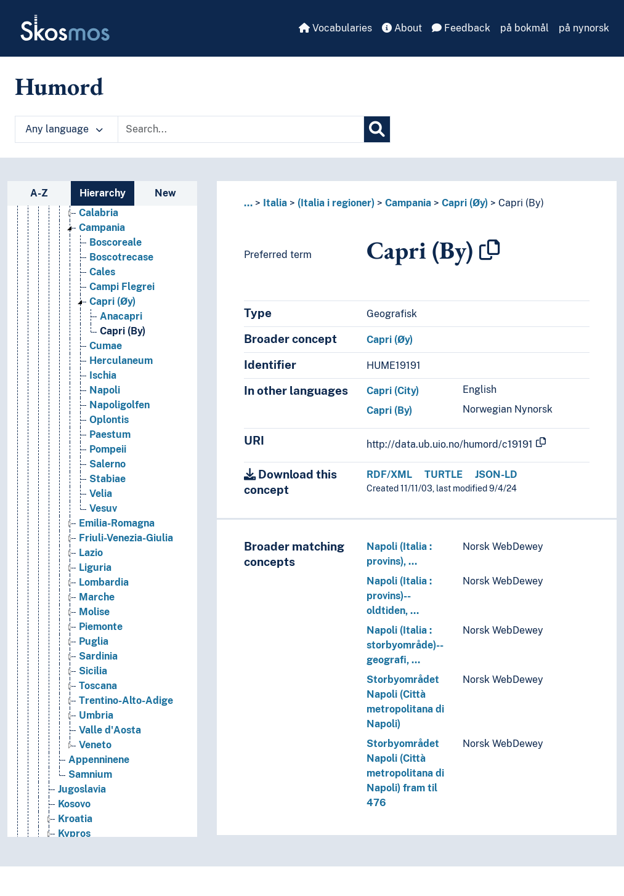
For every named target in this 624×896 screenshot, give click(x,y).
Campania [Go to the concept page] (102, 227)
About (402, 28)
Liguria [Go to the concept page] (95, 567)
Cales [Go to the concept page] (102, 272)
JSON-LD (496, 474)
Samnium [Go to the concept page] (90, 774)
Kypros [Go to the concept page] (74, 833)
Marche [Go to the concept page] (97, 597)
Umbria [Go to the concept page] (96, 715)
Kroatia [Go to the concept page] (75, 819)
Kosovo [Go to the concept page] (74, 804)
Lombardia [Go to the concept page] (104, 582)
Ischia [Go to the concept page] (102, 375)
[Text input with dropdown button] (241, 129)
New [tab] (165, 193)
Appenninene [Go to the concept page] (98, 759)
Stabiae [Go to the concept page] (107, 479)
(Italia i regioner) (336, 203)
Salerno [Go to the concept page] (107, 464)
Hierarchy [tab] (102, 193)
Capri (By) (521, 203)
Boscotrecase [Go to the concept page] (121, 257)
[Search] (377, 129)
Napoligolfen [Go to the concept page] (119, 405)
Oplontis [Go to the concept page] (109, 420)
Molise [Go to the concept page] (94, 612)
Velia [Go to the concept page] (100, 493)
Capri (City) (393, 391)
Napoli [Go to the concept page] (104, 390)
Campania (408, 203)
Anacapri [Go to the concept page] (121, 316)
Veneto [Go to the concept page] (95, 745)
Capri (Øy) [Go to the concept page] (112, 301)
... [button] (248, 203)
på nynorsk (584, 28)
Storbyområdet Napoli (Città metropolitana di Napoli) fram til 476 (405, 773)
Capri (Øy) (465, 203)
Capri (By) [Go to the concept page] (122, 331)
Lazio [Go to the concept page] (91, 553)
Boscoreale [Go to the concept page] (115, 242)
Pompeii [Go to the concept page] (107, 449)
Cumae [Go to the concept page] (105, 346)
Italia (275, 203)
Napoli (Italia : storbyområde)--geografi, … (405, 645)
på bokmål (524, 28)
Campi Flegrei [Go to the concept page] (122, 287)
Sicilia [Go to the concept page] (93, 671)
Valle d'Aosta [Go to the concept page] (110, 730)
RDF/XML (389, 474)
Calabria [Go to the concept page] (98, 213)
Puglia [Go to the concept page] (93, 641)
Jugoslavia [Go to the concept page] (82, 789)
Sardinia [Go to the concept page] (98, 656)
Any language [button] (64, 129)
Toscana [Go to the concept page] (98, 686)
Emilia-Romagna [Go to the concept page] (117, 523)
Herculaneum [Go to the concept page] (121, 360)
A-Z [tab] (39, 193)
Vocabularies (335, 28)
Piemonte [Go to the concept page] (101, 626)
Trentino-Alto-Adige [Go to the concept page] (126, 700)
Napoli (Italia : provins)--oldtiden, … (399, 595)
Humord (59, 86)
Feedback (461, 28)
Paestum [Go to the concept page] (110, 434)
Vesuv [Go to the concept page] (103, 508)
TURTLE (443, 474)
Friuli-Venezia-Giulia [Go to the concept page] (126, 538)
